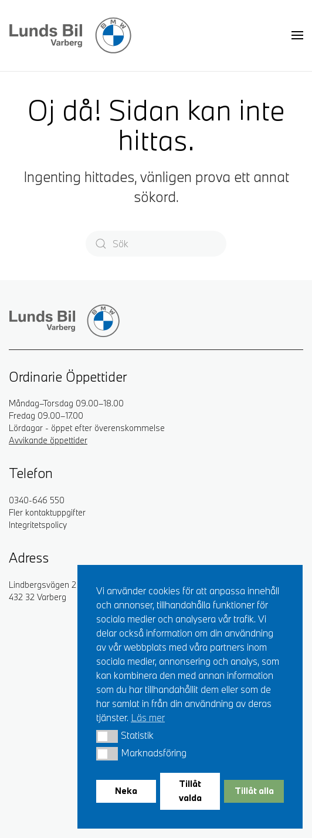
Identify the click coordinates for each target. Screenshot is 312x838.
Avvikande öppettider (48, 440)
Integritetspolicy (38, 524)
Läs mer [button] (148, 717)
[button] (107, 736)
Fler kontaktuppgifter (47, 512)
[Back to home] (70, 35)
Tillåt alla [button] (254, 790)
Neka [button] (126, 790)
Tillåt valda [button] (190, 790)
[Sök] (156, 244)
